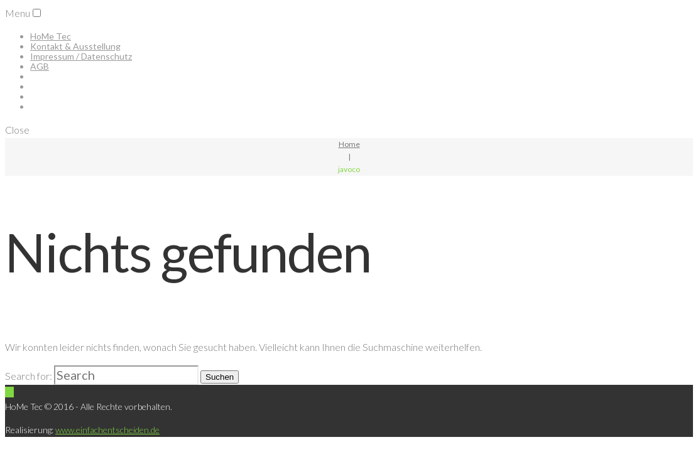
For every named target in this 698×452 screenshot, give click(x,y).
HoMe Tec (50, 36)
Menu (17, 13)
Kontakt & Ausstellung (75, 46)
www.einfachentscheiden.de (107, 429)
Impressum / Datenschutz (81, 56)
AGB (39, 66)
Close (17, 130)
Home (349, 144)
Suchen (219, 377)
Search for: (28, 376)
